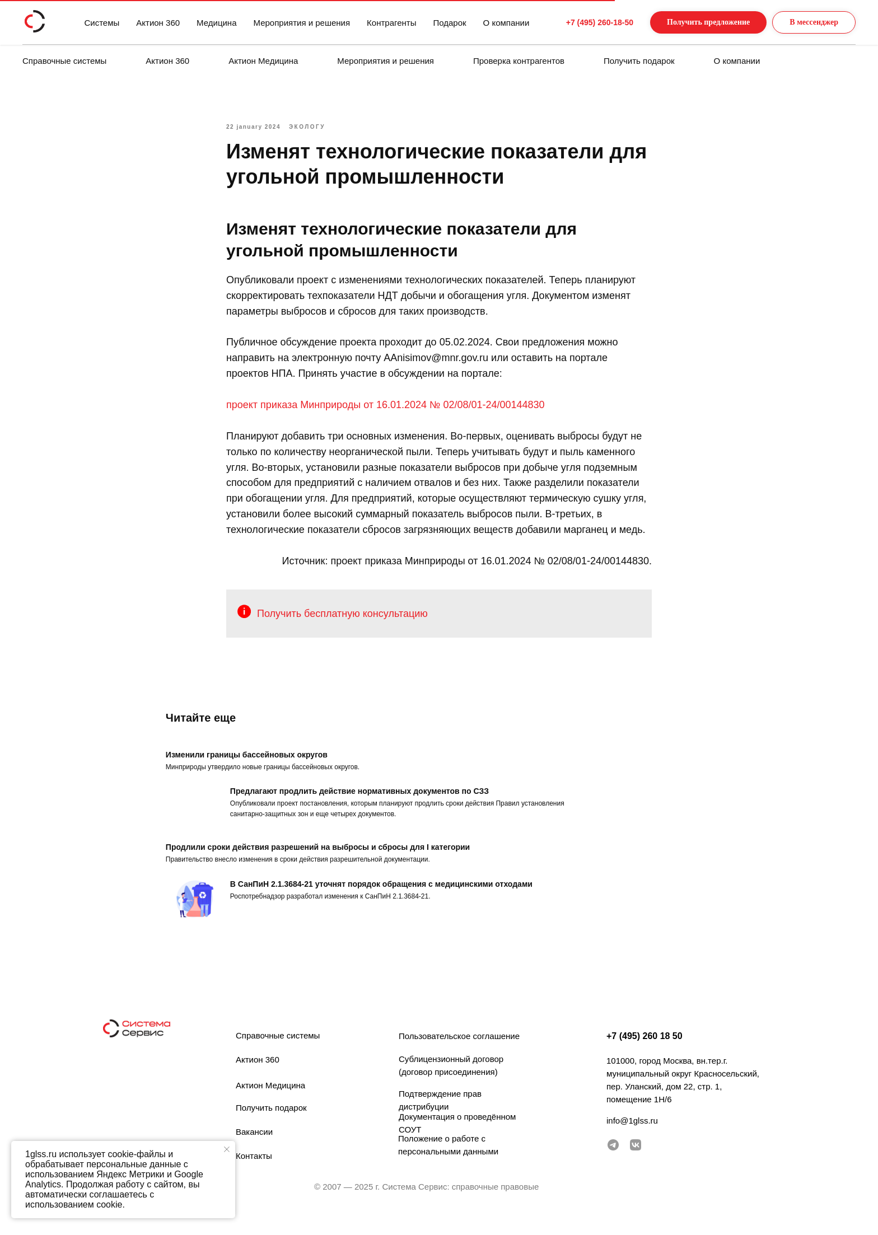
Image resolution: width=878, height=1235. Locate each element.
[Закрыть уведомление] (226, 1149)
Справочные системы (64, 61)
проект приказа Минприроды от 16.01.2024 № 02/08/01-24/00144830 (385, 413)
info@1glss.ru (632, 1137)
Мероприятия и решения (385, 61)
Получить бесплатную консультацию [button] (342, 621)
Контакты (254, 1172)
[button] (697, 22)
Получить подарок (639, 61)
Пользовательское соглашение (459, 1052)
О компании (737, 61)
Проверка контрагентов (518, 61)
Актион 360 (167, 61)
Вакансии (254, 1148)
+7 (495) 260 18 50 (644, 1052)
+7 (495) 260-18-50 (578, 22)
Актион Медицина (263, 61)
